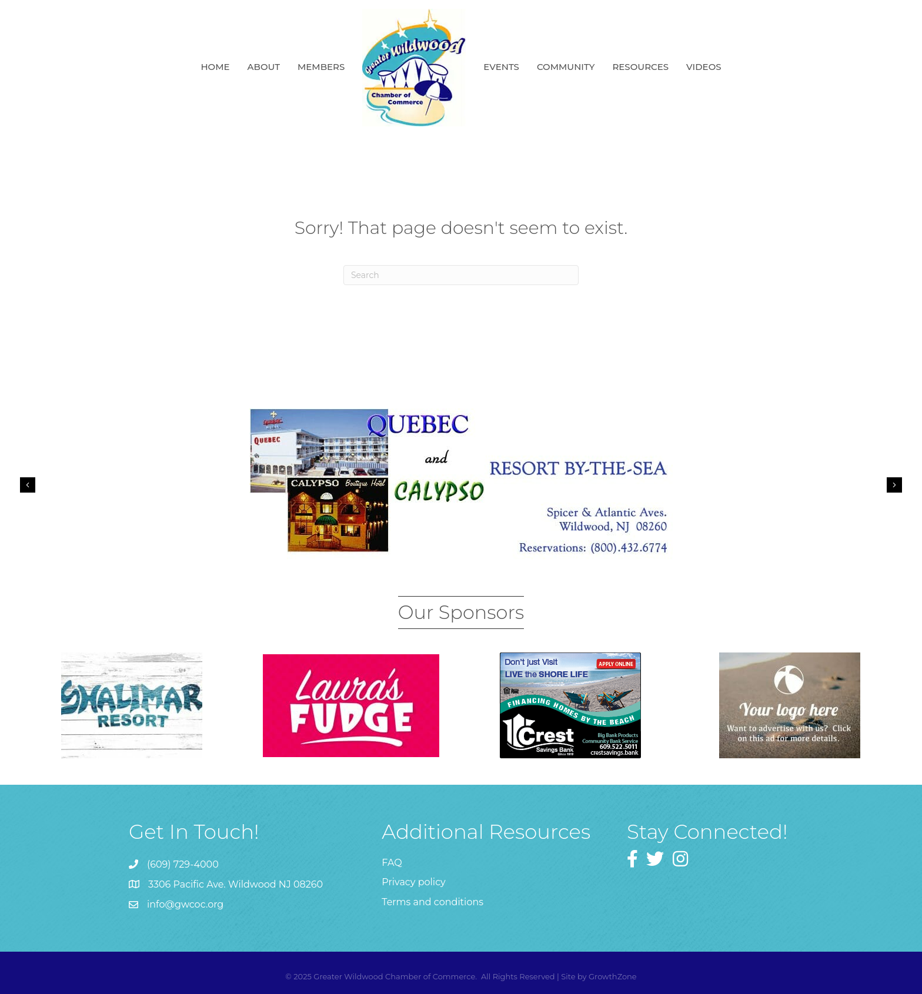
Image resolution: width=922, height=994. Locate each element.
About (264, 66)
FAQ (392, 862)
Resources (640, 66)
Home (215, 66)
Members (321, 66)
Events (501, 66)
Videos (703, 66)
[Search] (461, 275)
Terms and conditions (432, 902)
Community (566, 66)
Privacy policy (413, 882)
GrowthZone (613, 976)
